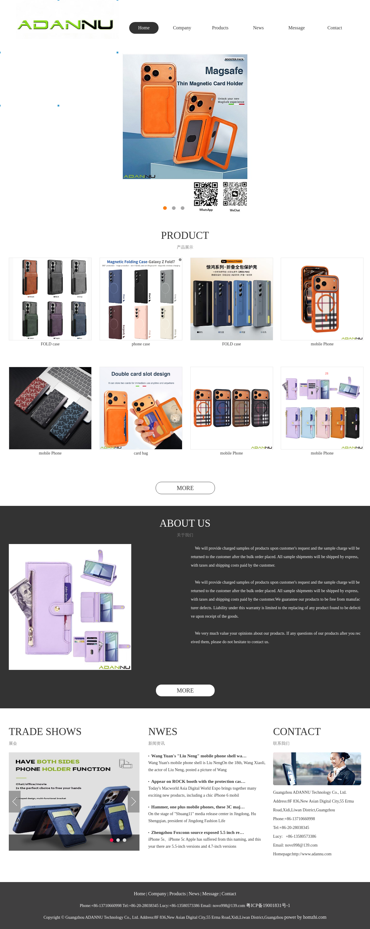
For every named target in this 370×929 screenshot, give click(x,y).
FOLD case (50, 344)
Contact (334, 27)
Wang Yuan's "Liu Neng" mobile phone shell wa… (198, 756)
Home (143, 27)
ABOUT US (184, 523)
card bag (141, 453)
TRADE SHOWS (45, 731)
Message (296, 27)
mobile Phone (322, 344)
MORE (185, 488)
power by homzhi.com (305, 917)
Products (220, 27)
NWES (162, 731)
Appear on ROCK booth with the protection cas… (198, 781)
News (258, 27)
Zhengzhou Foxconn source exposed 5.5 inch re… (197, 832)
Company (182, 27)
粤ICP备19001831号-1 (268, 905)
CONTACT (297, 731)
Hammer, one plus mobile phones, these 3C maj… (198, 807)
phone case (141, 344)
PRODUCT (185, 235)
